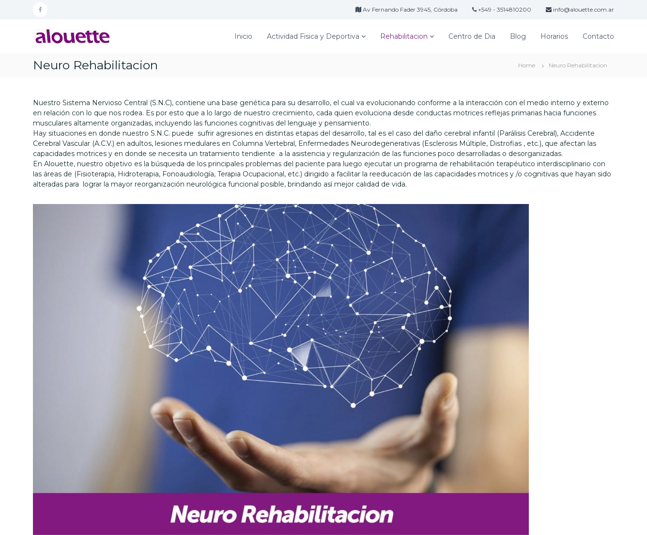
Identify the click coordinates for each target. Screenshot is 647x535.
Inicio (243, 36)
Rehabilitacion (404, 36)
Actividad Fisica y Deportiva (313, 36)
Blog (518, 36)
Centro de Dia (471, 36)
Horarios (554, 36)
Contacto (598, 36)
